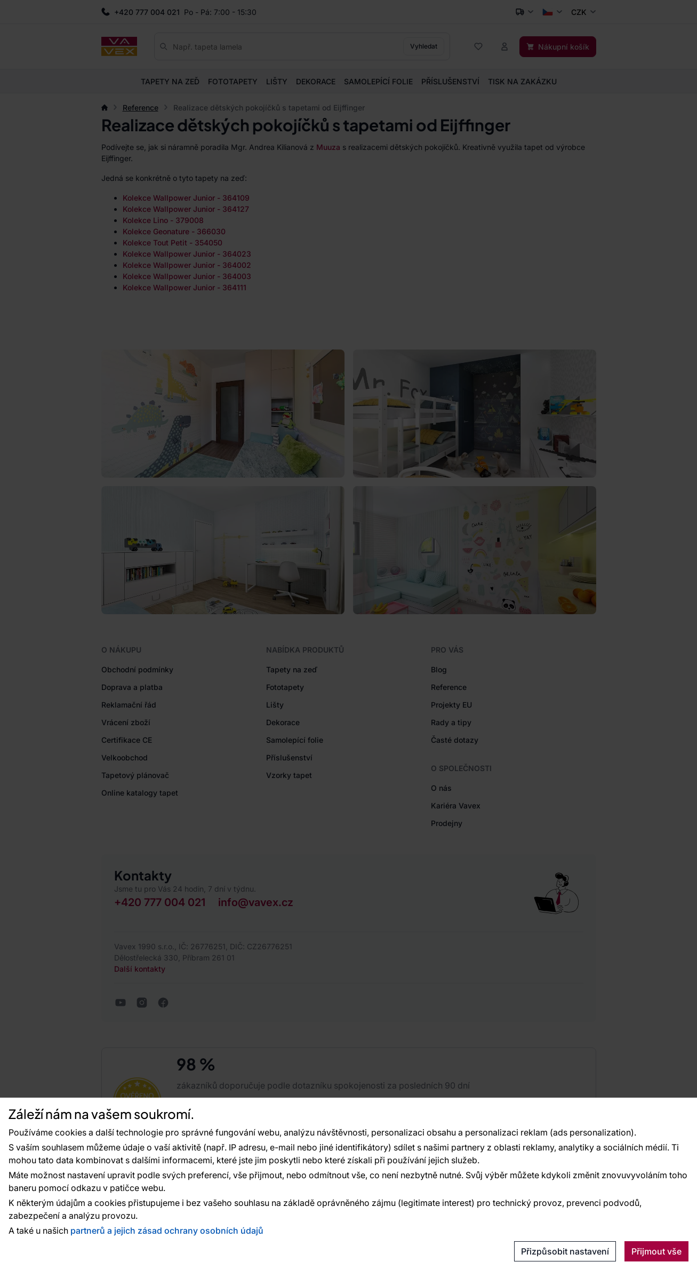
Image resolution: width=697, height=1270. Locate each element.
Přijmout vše (656, 1251)
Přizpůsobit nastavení (565, 1251)
